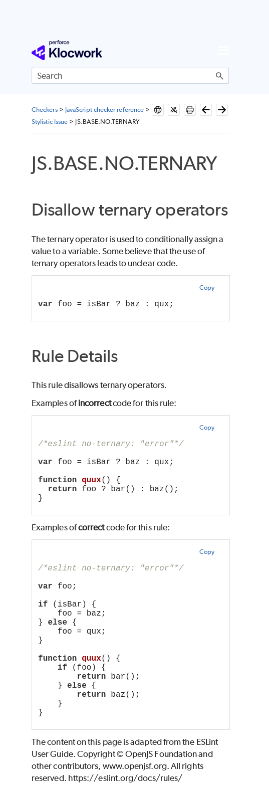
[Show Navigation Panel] (223, 50)
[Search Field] (130, 76)
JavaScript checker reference (104, 109)
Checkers (45, 109)
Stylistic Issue (50, 121)
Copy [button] (206, 287)
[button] (220, 76)
